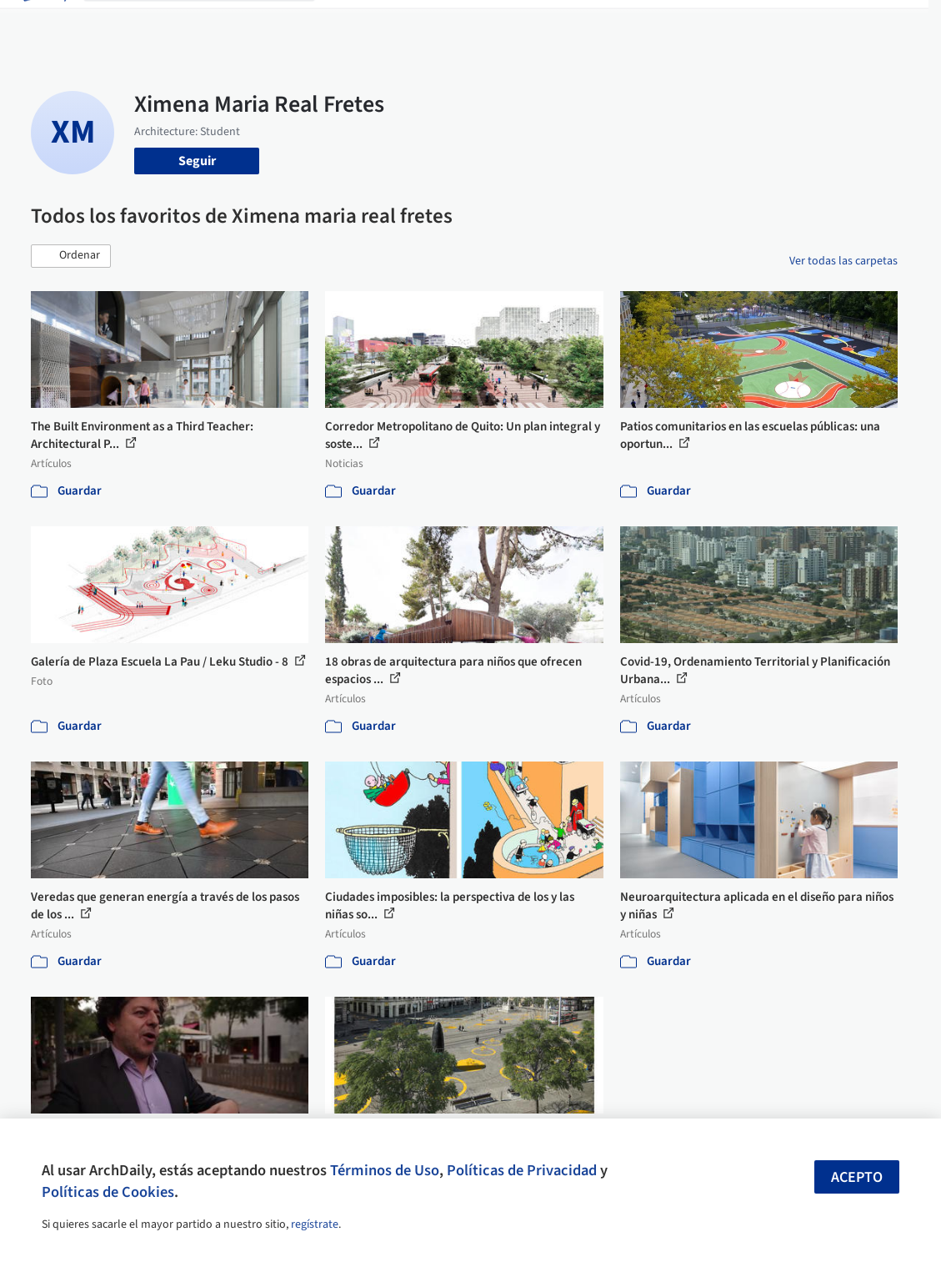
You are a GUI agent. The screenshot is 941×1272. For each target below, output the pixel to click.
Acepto (857, 1177)
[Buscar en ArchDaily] (212, 23)
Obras (345, 23)
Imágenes (400, 23)
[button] (71, 256)
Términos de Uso (384, 1170)
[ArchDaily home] (43, 23)
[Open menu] (898, 23)
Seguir (197, 161)
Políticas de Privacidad (522, 1170)
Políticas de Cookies (108, 1192)
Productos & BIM (485, 23)
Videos (618, 23)
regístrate (314, 1224)
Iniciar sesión (705, 23)
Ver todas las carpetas (843, 261)
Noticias (566, 23)
